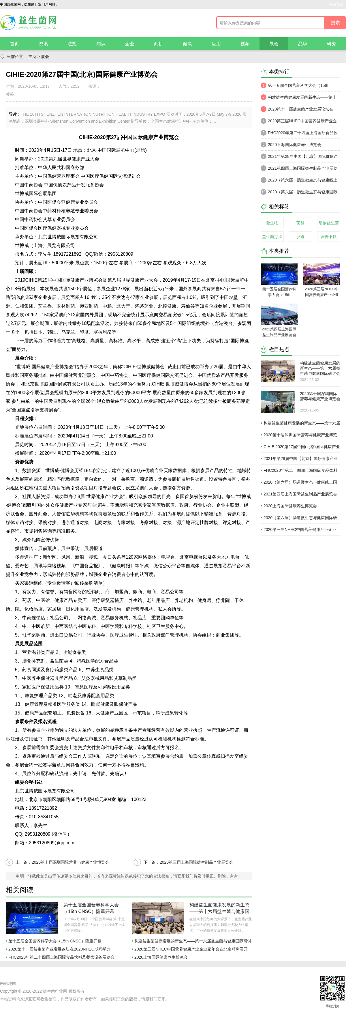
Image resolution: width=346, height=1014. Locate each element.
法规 (72, 43)
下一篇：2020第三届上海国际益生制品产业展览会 (188, 862)
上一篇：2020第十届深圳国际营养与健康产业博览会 (62, 862)
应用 (216, 43)
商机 (158, 43)
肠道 (300, 236)
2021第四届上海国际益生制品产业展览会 (299, 169)
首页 (14, 43)
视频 (245, 43)
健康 (187, 43)
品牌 (302, 43)
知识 (101, 43)
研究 (331, 43)
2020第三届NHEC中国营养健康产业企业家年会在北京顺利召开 (191, 949)
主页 (32, 56)
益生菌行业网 (55, 991)
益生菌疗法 (272, 236)
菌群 (300, 222)
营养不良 (329, 236)
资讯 (43, 43)
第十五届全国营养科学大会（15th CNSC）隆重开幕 (54, 941)
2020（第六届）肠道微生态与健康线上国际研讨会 (299, 181)
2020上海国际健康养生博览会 (161, 957)
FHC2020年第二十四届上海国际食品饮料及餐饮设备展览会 (61, 957)
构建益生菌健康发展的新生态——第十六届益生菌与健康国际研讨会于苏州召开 (219, 911)
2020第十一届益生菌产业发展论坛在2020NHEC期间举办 (59, 949)
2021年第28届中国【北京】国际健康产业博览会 (299, 158)
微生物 (272, 222)
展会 (274, 43)
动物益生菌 (329, 222)
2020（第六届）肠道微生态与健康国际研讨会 (299, 193)
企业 (129, 43)
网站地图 (336, 4)
